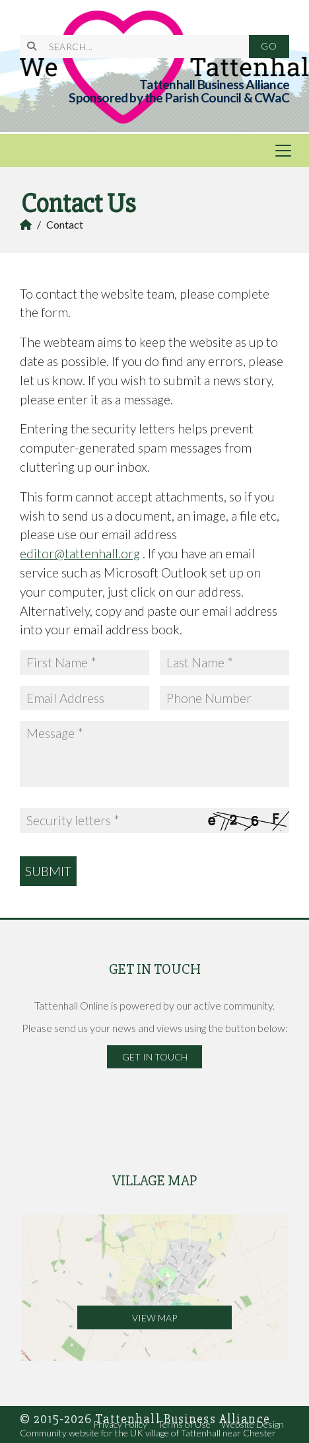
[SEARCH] (140, 46)
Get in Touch (155, 1056)
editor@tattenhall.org (80, 553)
